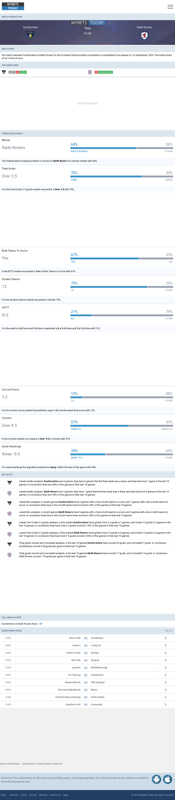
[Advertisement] (87, 104)
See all (169, 631)
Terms (24, 795)
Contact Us (55, 795)
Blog (3, 795)
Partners (14, 795)
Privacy (33, 795)
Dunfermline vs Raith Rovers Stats (22, 623)
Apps (65, 795)
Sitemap (43, 795)
